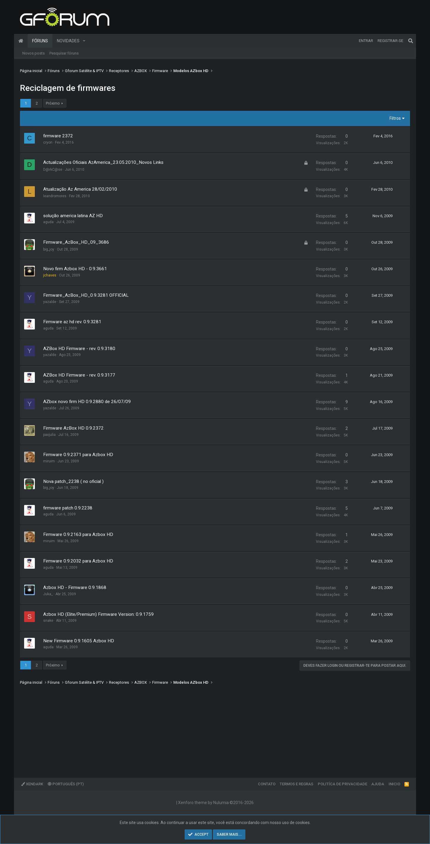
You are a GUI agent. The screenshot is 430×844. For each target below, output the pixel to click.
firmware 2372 (58, 136)
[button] (84, 41)
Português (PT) (66, 784)
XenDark (32, 784)
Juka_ (48, 594)
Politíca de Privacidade (342, 784)
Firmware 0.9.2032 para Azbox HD (78, 561)
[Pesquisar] (410, 41)
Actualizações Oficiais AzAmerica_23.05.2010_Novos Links (103, 162)
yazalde (49, 302)
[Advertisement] (198, 727)
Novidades (68, 40)
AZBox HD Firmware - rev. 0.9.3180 (79, 348)
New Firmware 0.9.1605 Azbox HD (78, 641)
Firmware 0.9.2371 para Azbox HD (78, 454)
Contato (266, 784)
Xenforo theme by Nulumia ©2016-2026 (216, 802)
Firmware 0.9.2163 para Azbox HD (78, 534)
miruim (49, 461)
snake (48, 620)
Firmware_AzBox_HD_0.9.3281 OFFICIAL (86, 295)
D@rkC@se (52, 169)
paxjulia (49, 435)
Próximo (53, 103)
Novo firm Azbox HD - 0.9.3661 (75, 268)
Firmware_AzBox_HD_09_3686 (76, 242)
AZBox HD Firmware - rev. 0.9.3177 (79, 375)
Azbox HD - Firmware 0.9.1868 (74, 587)
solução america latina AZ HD (73, 215)
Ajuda (377, 784)
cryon (47, 142)
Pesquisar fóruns (64, 53)
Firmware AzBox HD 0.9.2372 (73, 428)
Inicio (394, 784)
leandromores (54, 196)
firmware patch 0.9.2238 (67, 508)
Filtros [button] (395, 118)
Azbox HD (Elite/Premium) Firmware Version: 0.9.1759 (98, 614)
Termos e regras (296, 784)
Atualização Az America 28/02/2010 (80, 189)
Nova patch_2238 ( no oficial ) (73, 481)
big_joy (48, 249)
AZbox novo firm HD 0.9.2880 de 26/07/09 (87, 401)
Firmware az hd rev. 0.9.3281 (72, 321)
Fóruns (40, 40)
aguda (48, 222)
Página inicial (21, 41)
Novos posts (33, 53)
